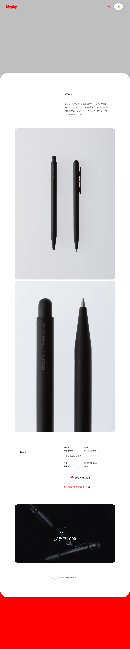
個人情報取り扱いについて (82, 640)
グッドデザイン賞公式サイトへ (77, 487)
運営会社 (78, 618)
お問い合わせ (97, 604)
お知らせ (95, 600)
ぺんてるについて (80, 615)
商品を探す (78, 604)
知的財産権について (80, 643)
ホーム (76, 600)
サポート (77, 611)
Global (97, 609)
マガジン (77, 608)
